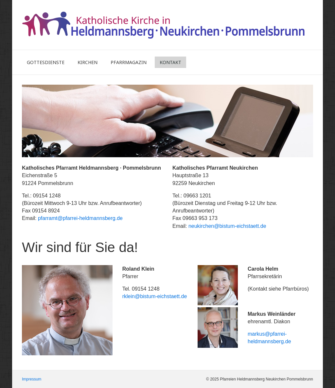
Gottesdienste (45, 62)
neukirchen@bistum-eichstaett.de (227, 226)
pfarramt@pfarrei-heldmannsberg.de (80, 218)
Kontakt (170, 62)
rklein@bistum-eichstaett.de (154, 296)
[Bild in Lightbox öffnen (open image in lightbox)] (67, 310)
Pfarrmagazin (129, 62)
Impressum (31, 379)
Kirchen (87, 62)
